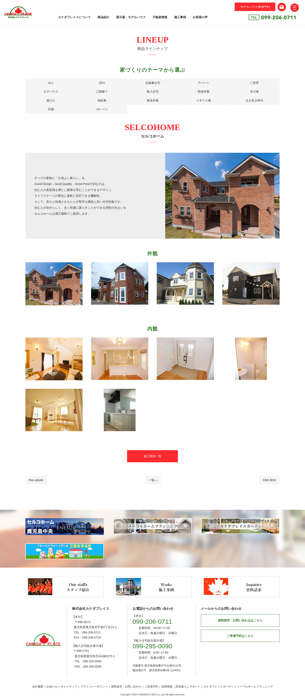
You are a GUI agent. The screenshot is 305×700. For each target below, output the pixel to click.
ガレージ (102, 109)
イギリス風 (203, 100)
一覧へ (152, 480)
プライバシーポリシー (94, 686)
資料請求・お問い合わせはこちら (240, 620)
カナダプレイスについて (74, 17)
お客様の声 (200, 17)
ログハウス (50, 91)
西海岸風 (203, 91)
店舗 (51, 109)
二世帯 (254, 83)
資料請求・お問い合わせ (126, 686)
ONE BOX (269, 480)
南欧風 (101, 100)
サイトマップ (69, 686)
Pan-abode (36, 480)
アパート (203, 83)
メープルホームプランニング (255, 686)
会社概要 (37, 686)
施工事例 (180, 17)
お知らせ (51, 686)
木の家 (254, 91)
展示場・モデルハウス (131, 17)
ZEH (102, 83)
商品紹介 (103, 17)
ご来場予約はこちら (240, 636)
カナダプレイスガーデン (219, 686)
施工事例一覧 (152, 456)
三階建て (102, 91)
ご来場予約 (151, 686)
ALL (51, 83)
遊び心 (50, 100)
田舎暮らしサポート (188, 686)
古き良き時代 (254, 100)
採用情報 (166, 686)
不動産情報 (159, 17)
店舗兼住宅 (152, 83)
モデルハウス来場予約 (255, 6)
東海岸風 (153, 100)
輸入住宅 (153, 91)
